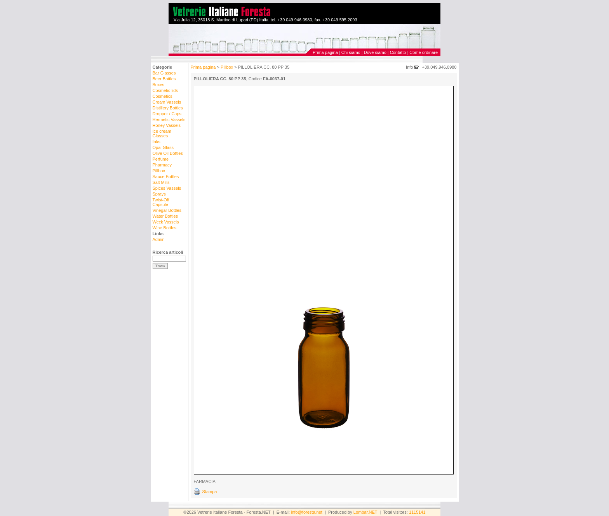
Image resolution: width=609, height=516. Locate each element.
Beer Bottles (164, 78)
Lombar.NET (365, 512)
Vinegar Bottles (167, 210)
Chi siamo (350, 52)
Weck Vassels (166, 222)
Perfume (161, 159)
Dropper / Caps (167, 113)
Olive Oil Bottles (168, 153)
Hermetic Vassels (169, 119)
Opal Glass (163, 147)
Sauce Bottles (166, 176)
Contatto (398, 52)
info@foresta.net (306, 512)
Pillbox (159, 170)
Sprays (159, 194)
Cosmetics (162, 96)
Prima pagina (325, 52)
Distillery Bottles (168, 108)
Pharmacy (162, 165)
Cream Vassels (167, 102)
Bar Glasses (164, 73)
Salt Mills (161, 182)
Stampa (209, 491)
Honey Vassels (167, 125)
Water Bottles (165, 216)
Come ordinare (423, 52)
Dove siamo (375, 52)
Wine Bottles (165, 227)
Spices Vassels (167, 188)
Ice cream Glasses (162, 133)
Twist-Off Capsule (161, 202)
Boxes (159, 84)
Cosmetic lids (165, 90)
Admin (159, 239)
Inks (156, 141)
